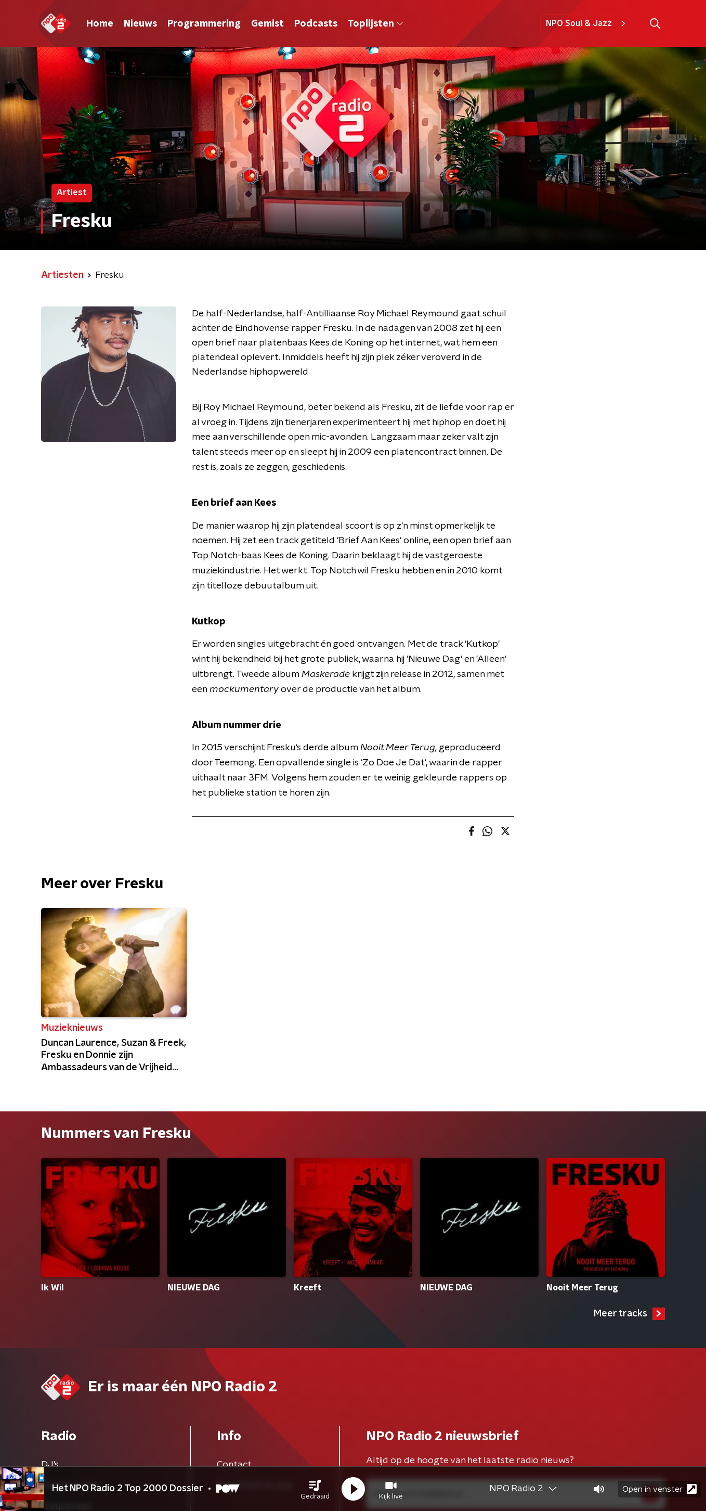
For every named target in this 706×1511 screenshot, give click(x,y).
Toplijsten (375, 24)
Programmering (204, 24)
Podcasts (315, 24)
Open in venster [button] (659, 1489)
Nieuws (140, 24)
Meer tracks (629, 1314)
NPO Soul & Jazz (587, 23)
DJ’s (50, 1464)
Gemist (267, 24)
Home (99, 24)
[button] (315, 1489)
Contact (234, 1464)
